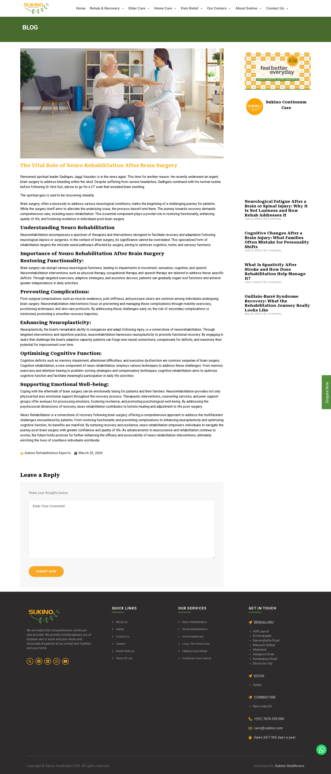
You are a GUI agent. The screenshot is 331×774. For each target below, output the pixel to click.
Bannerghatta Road (266, 640)
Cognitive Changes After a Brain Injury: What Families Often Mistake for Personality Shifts (277, 240)
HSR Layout (261, 631)
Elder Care (139, 8)
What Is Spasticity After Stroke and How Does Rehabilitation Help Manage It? (275, 272)
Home (80, 8)
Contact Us (277, 8)
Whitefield (259, 650)
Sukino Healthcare (289, 766)
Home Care (165, 8)
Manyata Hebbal (264, 645)
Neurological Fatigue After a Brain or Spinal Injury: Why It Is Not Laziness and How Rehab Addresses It (276, 208)
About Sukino (248, 8)
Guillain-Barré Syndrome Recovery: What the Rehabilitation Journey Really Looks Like (277, 303)
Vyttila (257, 685)
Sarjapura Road (263, 654)
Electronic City (263, 663)
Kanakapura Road (265, 659)
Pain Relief (192, 8)
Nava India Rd (262, 706)
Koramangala (262, 636)
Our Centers (219, 8)
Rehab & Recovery (107, 8)
